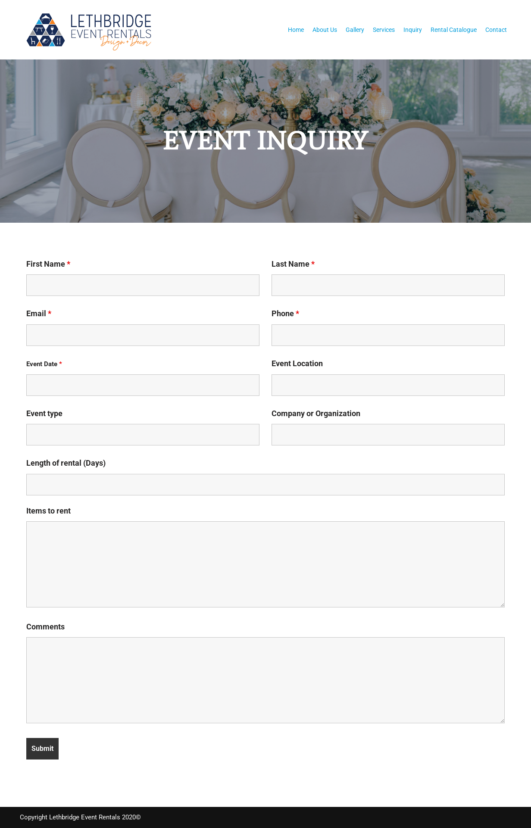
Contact (496, 29)
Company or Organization (316, 413)
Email (38, 313)
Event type (44, 413)
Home (296, 29)
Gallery (355, 29)
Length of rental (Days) (66, 463)
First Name (48, 264)
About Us (324, 29)
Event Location (297, 363)
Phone (285, 313)
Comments (45, 626)
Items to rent (48, 510)
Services (384, 29)
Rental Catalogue (454, 29)
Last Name (293, 264)
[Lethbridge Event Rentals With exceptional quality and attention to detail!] (91, 30)
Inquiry (412, 29)
